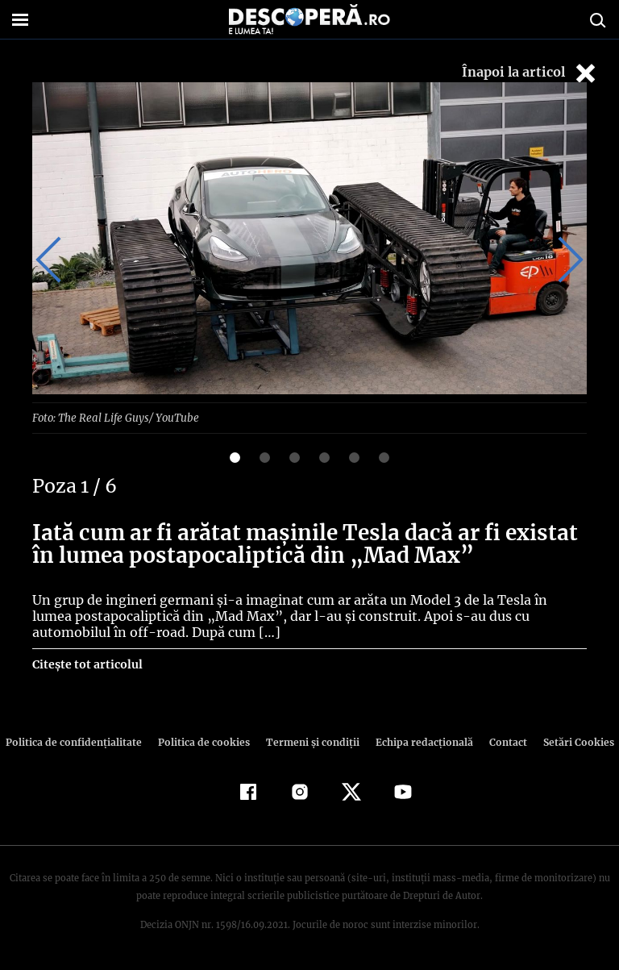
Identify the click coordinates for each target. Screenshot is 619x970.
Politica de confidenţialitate (80, 741)
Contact (501, 741)
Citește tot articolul (86, 663)
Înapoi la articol (530, 73)
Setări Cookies (570, 741)
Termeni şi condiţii (310, 741)
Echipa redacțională (419, 741)
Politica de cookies (205, 741)
